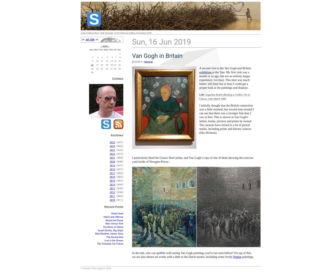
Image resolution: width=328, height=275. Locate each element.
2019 (112, 165)
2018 (112, 169)
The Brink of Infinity (113, 227)
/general (148, 61)
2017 (112, 173)
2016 (112, 176)
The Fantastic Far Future (110, 243)
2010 (112, 199)
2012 (112, 192)
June (105, 46)
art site (90, 39)
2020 (112, 161)
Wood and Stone (114, 220)
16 (92, 65)
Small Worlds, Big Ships (110, 230)
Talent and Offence (113, 217)
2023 (112, 150)
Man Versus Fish (114, 223)
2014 (112, 184)
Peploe (237, 256)
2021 (112, 157)
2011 (112, 196)
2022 (112, 153)
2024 (112, 146)
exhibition (205, 72)
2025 (112, 142)
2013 (112, 188)
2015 (112, 180)
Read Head (117, 213)
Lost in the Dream (113, 240)
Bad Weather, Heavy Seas (109, 233)
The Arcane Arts (114, 237)
